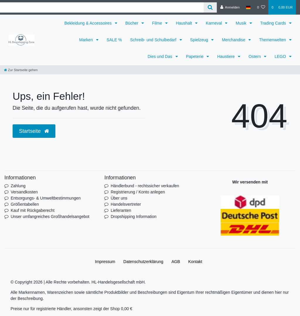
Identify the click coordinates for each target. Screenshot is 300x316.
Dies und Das (160, 56)
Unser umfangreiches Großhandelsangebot (50, 216)
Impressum (105, 261)
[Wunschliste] (261, 7)
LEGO (281, 56)
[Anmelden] (230, 7)
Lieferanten (121, 210)
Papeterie (195, 56)
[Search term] (102, 7)
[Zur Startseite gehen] (21, 70)
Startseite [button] (34, 131)
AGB (175, 261)
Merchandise (234, 39)
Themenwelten (273, 39)
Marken (86, 39)
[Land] (248, 7)
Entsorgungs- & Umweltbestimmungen (46, 198)
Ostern (255, 56)
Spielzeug (199, 39)
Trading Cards (273, 23)
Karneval (214, 23)
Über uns (119, 198)
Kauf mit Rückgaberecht (32, 210)
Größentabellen (25, 204)
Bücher (132, 23)
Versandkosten (24, 192)
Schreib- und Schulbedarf (154, 39)
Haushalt (184, 23)
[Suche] (210, 7)
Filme (157, 23)
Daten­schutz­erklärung (143, 261)
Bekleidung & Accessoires (88, 23)
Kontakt (195, 261)
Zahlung (18, 185)
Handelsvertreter (126, 204)
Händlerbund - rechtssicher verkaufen (145, 185)
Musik (241, 23)
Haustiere (226, 56)
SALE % (114, 39)
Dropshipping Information (133, 216)
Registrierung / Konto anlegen (138, 192)
